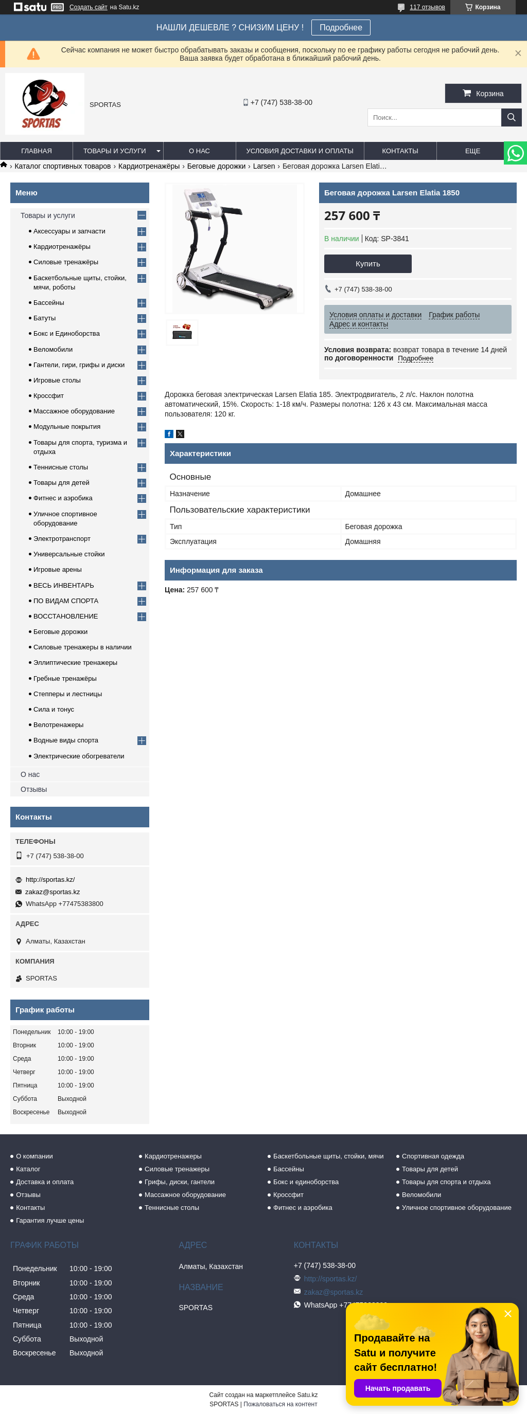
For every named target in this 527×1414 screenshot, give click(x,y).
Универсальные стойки (69, 554)
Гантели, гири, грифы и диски (79, 365)
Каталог (28, 1169)
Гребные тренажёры (65, 678)
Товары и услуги (114, 151)
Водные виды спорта (65, 740)
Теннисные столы (60, 467)
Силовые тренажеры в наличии (82, 647)
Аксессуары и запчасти (69, 231)
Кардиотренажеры (173, 1156)
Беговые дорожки (216, 166)
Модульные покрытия (66, 426)
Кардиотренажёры (149, 166)
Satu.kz (307, 1395)
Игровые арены (57, 569)
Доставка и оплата (45, 1182)
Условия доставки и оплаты (300, 151)
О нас (199, 151)
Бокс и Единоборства (66, 333)
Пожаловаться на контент (280, 1404)
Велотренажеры (58, 725)
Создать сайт (88, 7)
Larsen (264, 166)
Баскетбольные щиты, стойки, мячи (328, 1156)
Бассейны (48, 302)
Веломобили (53, 349)
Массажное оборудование (74, 411)
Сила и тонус (53, 709)
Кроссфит (48, 396)
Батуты (44, 318)
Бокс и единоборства (306, 1182)
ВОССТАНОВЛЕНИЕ (65, 616)
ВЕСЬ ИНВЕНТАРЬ (63, 585)
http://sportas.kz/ (50, 879)
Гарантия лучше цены (50, 1220)
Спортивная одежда (433, 1156)
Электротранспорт (62, 538)
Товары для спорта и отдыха (446, 1182)
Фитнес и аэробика (63, 498)
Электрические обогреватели (79, 756)
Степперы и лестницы (67, 694)
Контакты (400, 151)
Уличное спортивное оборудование (457, 1207)
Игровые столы (57, 380)
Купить (368, 263)
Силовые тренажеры (177, 1169)
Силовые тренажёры (65, 262)
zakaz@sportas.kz (52, 892)
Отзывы (34, 789)
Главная (36, 151)
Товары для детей (61, 482)
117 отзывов (427, 7)
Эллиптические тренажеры (75, 662)
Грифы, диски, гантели (180, 1182)
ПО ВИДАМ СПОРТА (65, 601)
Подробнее (341, 27)
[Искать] (511, 117)
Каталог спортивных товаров (62, 166)
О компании (34, 1156)
